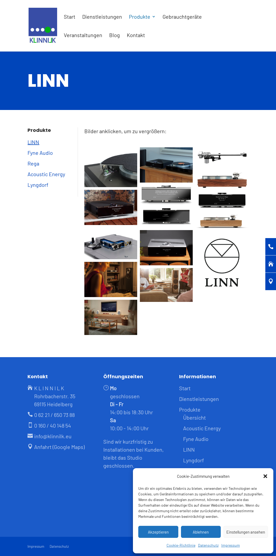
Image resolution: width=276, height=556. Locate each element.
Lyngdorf (37, 185)
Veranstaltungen (83, 35)
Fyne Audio (40, 152)
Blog (114, 35)
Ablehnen (201, 532)
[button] (265, 476)
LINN (33, 142)
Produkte (139, 17)
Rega (33, 163)
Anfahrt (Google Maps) (59, 447)
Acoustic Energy (46, 174)
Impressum (230, 545)
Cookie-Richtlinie (181, 545)
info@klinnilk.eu (53, 436)
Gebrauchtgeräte (182, 17)
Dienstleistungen (102, 17)
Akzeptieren (158, 532)
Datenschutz (208, 545)
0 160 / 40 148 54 (52, 425)
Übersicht (194, 417)
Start (69, 17)
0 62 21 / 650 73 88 (54, 415)
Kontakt (136, 35)
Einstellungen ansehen (245, 532)
